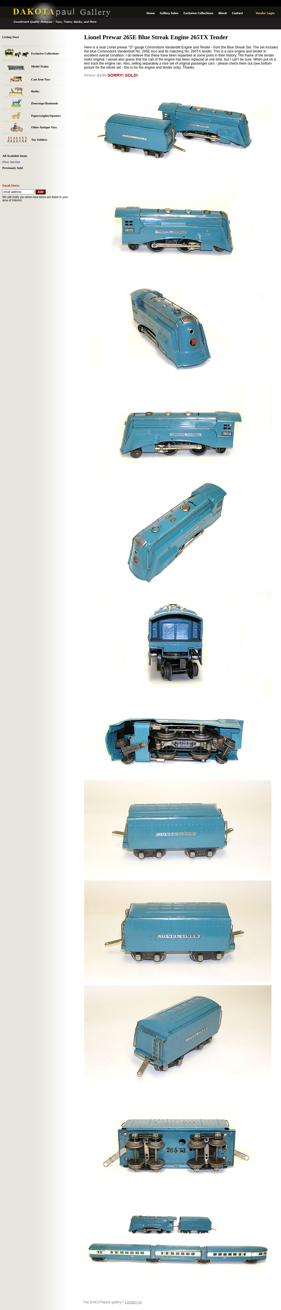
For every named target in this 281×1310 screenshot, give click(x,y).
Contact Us (133, 1302)
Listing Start (10, 37)
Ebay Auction (11, 161)
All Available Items (14, 155)
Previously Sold (12, 168)
